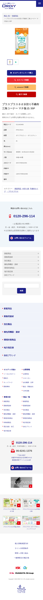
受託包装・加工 (9, 426)
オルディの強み (10, 370)
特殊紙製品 (7, 422)
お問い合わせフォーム (22, 238)
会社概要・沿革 (28, 382)
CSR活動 (26, 391)
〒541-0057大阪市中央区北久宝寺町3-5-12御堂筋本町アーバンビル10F (21, 457)
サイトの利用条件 (21, 548)
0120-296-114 (24, 216)
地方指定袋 (9, 348)
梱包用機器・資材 (12, 332)
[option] (21, 41)
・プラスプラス (12, 191)
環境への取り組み (21, 553)
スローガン (26, 378)
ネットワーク (8, 382)
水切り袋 (25, 189)
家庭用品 (18, 189)
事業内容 (7, 397)
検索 (21, 291)
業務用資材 (9, 316)
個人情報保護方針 (21, 543)
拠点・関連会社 (28, 386)
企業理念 (26, 374)
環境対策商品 (10, 340)
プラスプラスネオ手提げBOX (11, 527)
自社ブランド (10, 355)
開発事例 (7, 386)
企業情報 (26, 370)
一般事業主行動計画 (21, 558)
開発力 (6, 378)
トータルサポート (10, 374)
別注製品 (8, 324)
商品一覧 (26, 397)
